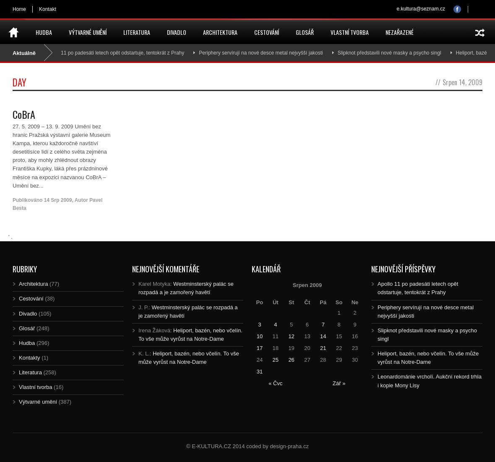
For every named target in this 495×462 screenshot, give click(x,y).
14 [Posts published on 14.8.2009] (323, 336)
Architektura (220, 32)
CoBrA (24, 114)
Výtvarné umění (88, 32)
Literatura (136, 32)
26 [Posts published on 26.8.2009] (291, 360)
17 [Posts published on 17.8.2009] (260, 348)
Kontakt (47, 9)
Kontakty (29, 358)
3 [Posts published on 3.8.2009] (259, 324)
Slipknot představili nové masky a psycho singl (393, 53)
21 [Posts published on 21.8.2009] (323, 348)
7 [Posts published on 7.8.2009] (323, 324)
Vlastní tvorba (350, 32)
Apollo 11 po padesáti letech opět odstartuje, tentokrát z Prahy (118, 53)
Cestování (266, 32)
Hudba (44, 32)
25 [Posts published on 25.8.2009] (276, 360)
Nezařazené (400, 32)
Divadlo (176, 32)
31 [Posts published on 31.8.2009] (260, 371)
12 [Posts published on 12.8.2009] (291, 336)
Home (19, 9)
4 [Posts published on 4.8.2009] (275, 324)
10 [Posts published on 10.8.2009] (260, 336)
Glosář (305, 32)
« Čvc (275, 383)
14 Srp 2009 (58, 200)
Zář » (339, 383)
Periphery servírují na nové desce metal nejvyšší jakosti (264, 53)
